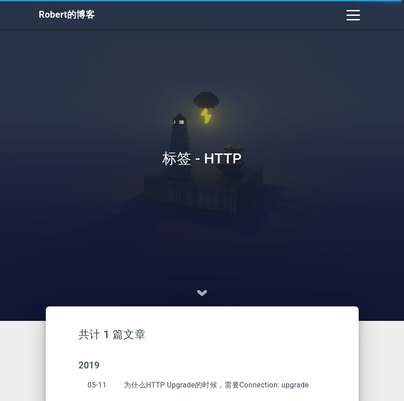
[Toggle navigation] (353, 14)
